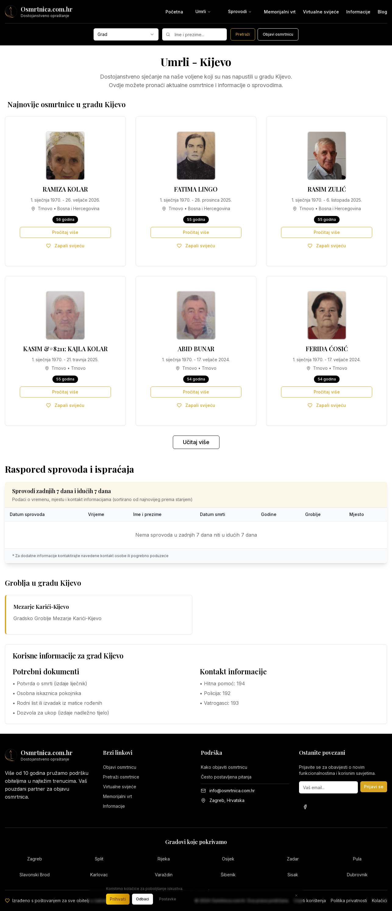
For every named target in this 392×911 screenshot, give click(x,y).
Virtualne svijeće (321, 11)
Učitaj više (196, 442)
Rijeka (164, 858)
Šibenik (228, 874)
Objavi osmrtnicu (119, 767)
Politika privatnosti (349, 900)
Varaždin (164, 874)
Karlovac (99, 874)
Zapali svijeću (65, 245)
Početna (174, 11)
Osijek (228, 858)
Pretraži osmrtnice (121, 776)
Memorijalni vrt (280, 11)
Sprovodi (240, 11)
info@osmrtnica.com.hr (232, 790)
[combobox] (126, 34)
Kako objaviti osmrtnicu (224, 767)
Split (99, 858)
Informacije (358, 11)
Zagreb (34, 858)
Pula (357, 858)
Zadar (293, 858)
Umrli (203, 11)
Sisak (292, 874)
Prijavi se (373, 786)
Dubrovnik (357, 874)
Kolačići (379, 900)
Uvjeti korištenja (310, 900)
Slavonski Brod (35, 874)
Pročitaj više (65, 232)
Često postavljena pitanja (226, 776)
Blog (382, 11)
